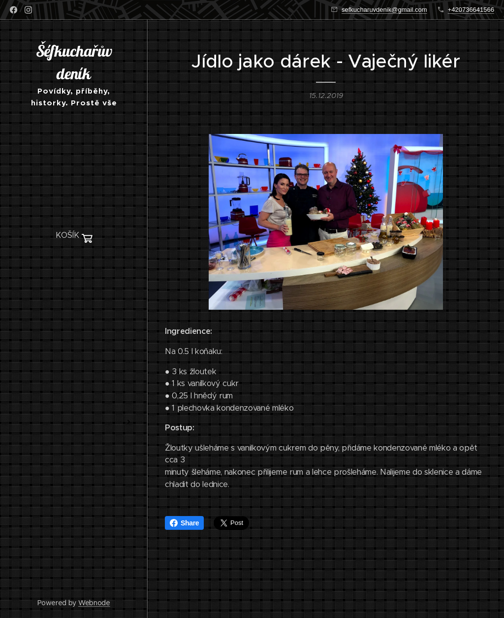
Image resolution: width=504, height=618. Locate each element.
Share (184, 523)
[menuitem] (74, 265)
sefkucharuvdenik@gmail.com (384, 9)
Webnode (94, 602)
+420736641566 (471, 9)
